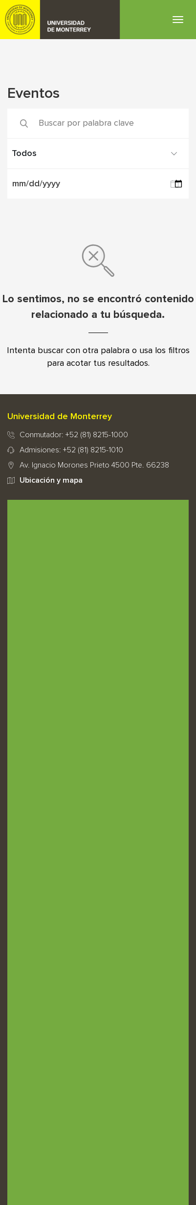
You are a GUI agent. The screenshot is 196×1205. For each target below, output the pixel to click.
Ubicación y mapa (51, 480)
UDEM (60, 19)
